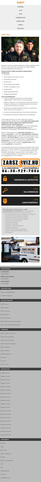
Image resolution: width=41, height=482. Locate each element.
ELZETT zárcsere (4, 304)
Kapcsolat (20, 28)
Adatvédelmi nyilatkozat (6, 295)
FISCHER (3, 457)
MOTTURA (3, 443)
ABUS (2, 446)
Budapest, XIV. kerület (6, 414)
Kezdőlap (20, 7)
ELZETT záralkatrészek (6, 354)
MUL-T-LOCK (4, 450)
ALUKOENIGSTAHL (5, 471)
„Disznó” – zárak (4, 364)
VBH (2, 467)
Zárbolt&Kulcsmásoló (6, 477)
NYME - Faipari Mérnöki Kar (7, 460)
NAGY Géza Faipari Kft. (6, 453)
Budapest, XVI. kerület (6, 421)
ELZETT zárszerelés (5, 311)
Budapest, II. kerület (5, 376)
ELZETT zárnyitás (5, 307)
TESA (2, 464)
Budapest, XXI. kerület (6, 431)
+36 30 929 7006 (4, 274)
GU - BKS (3, 474)
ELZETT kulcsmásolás (6, 318)
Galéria (20, 25)
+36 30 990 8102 (4, 279)
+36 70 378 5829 (4, 283)
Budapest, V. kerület (5, 383)
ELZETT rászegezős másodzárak (8, 343)
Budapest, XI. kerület (5, 404)
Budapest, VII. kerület (5, 390)
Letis (20, 10)
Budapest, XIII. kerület (6, 410)
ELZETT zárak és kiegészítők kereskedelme (10, 325)
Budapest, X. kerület (5, 400)
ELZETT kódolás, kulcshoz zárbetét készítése (11, 321)
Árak (20, 14)
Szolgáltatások (20, 17)
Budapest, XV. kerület (6, 417)
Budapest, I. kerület (5, 373)
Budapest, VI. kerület (5, 386)
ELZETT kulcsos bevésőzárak (7, 336)
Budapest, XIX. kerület (6, 428)
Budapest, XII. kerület (5, 407)
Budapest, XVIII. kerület (6, 424)
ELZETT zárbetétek (5, 350)
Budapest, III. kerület (5, 379)
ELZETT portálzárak (5, 347)
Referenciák (20, 21)
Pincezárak (3, 361)
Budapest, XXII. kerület (6, 435)
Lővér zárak (3, 357)
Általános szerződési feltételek (8, 292)
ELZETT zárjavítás (5, 314)
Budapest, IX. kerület (5, 397)
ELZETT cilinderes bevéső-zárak (8, 333)
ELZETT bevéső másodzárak (7, 340)
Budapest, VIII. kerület (6, 393)
